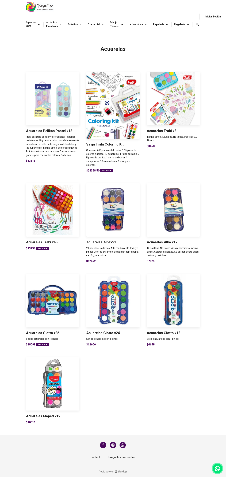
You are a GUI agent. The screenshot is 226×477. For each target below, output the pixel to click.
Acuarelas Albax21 (101, 242)
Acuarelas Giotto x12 (163, 333)
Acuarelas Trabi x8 (161, 131)
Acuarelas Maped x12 (43, 416)
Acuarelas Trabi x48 (42, 242)
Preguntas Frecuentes (121, 457)
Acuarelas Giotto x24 (103, 333)
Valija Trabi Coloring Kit (105, 144)
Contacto (96, 457)
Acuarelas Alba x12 (162, 242)
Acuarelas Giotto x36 (42, 333)
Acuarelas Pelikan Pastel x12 (49, 131)
